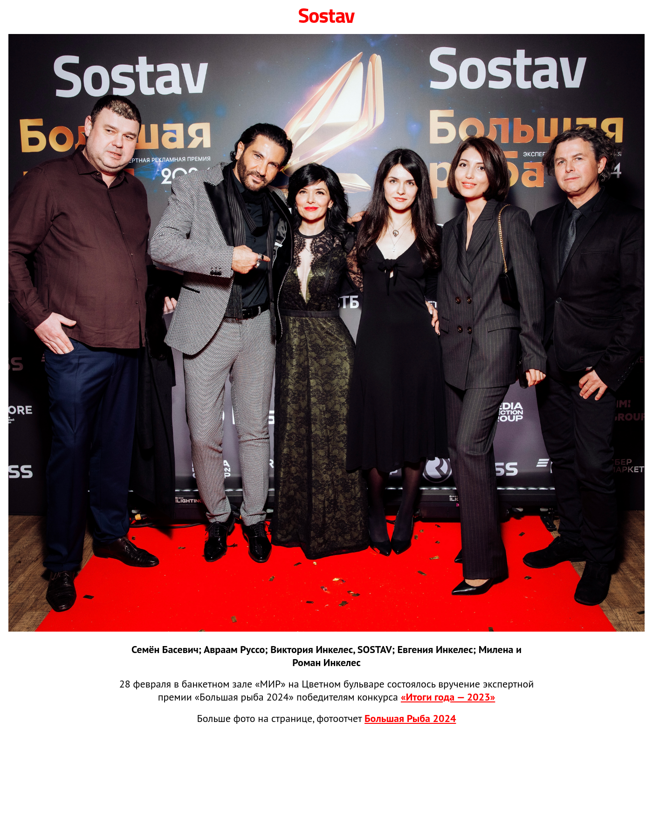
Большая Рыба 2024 (410, 718)
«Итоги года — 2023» (448, 696)
